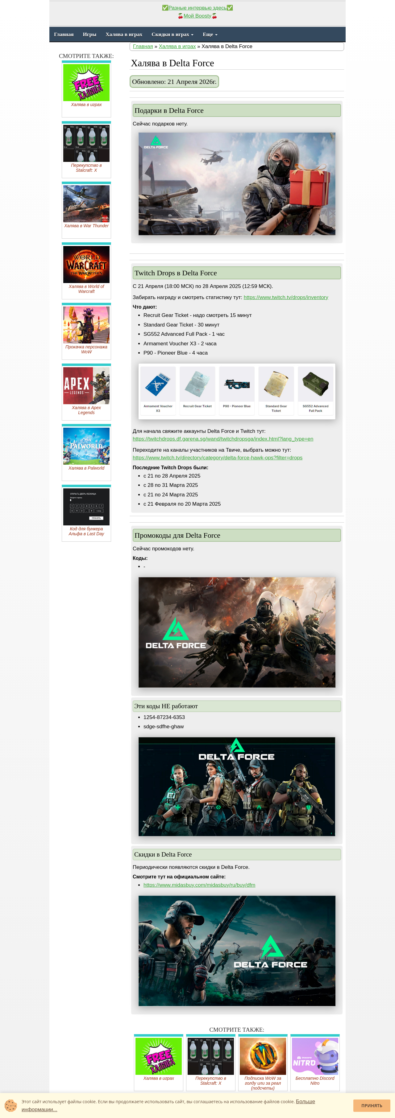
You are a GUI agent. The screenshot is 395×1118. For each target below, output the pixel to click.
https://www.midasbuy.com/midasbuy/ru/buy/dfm (199, 885)
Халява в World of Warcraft (86, 270)
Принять (371, 1105)
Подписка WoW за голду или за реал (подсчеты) (263, 1064)
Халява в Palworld (86, 449)
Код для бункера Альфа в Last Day (86, 512)
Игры (90, 34)
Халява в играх (124, 34)
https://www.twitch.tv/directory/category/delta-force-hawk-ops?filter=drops (217, 458)
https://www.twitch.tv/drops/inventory (286, 297)
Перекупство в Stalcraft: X (211, 1062)
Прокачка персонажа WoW (86, 330)
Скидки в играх (172, 34)
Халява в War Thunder (86, 206)
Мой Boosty (197, 16)
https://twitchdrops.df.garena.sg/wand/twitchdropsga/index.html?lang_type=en (223, 439)
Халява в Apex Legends (86, 391)
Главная (64, 34)
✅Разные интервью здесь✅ (197, 8)
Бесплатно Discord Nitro (315, 1062)
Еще (210, 34)
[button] (330, 138)
